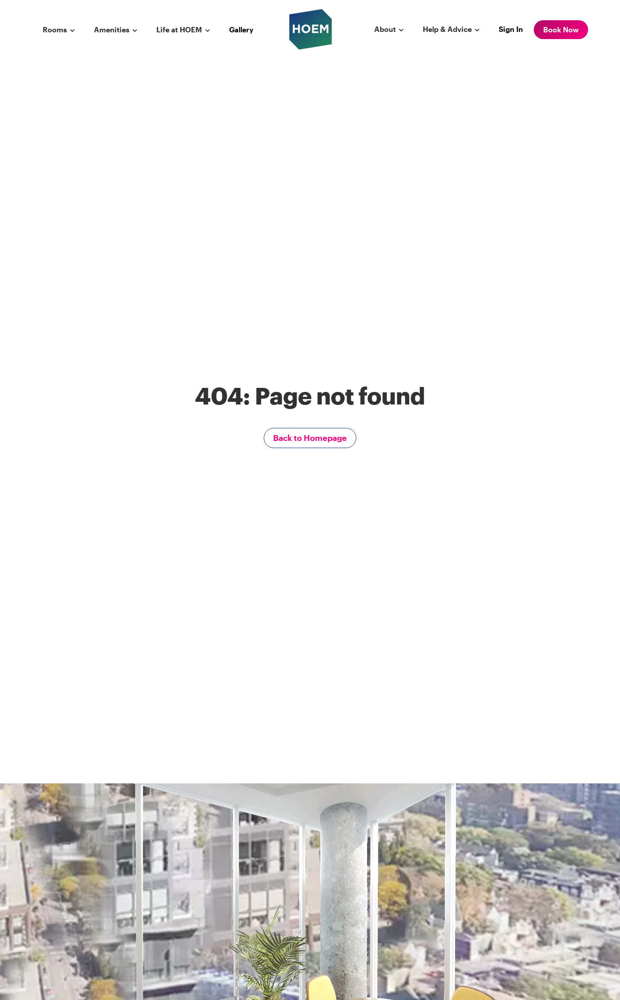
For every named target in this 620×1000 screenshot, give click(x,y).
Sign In (511, 29)
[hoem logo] (311, 28)
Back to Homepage (310, 438)
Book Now (561, 29)
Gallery (241, 29)
